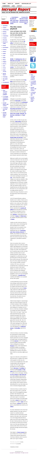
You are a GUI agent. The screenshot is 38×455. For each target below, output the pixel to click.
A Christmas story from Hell (5, 109)
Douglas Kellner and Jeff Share (16, 137)
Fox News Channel (14, 374)
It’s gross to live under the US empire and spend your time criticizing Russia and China (23, 20)
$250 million (17, 328)
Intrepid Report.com (19, 451)
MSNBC (12, 59)
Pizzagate (12, 345)
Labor (4, 55)
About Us (10, 3)
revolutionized (24, 102)
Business (4, 33)
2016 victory (16, 368)
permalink (18, 443)
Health (4, 53)
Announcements (6, 29)
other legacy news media (15, 60)
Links (13, 6)
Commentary (5, 35)
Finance (4, 51)
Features (4, 49)
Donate (17, 3)
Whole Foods (23, 216)
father (22, 401)
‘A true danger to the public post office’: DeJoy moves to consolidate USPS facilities (14, 20)
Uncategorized (6, 82)
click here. (31, 39)
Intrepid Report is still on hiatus (5, 104)
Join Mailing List (26, 3)
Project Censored (20, 432)
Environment (5, 47)
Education (5, 39)
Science (4, 67)
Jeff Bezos (15, 214)
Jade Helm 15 (18, 115)
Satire (4, 65)
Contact (19, 6)
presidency (22, 368)
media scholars (18, 121)
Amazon (17, 216)
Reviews (4, 63)
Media (21, 441)
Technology (5, 76)
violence (11, 406)
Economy (5, 37)
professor (19, 403)
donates (12, 219)
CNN (23, 59)
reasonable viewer (22, 275)
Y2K (11, 177)
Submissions (6, 6)
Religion (4, 61)
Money (4, 59)
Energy (4, 45)
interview (16, 340)
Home (4, 3)
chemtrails (22, 113)
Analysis (4, 27)
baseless (20, 369)
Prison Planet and (13, 108)
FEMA (25, 288)
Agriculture (5, 25)
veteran (17, 400)
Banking (4, 31)
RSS (32, 72)
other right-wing (23, 374)
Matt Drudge (17, 100)
